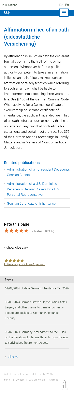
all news (13, 362)
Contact (20, 385)
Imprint (7, 385)
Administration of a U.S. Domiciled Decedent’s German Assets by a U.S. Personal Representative (34, 189)
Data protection (36, 385)
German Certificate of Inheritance (31, 203)
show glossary (17, 247)
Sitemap (53, 385)
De (61, 5)
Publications (9, 5)
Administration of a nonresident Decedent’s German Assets (30, 172)
